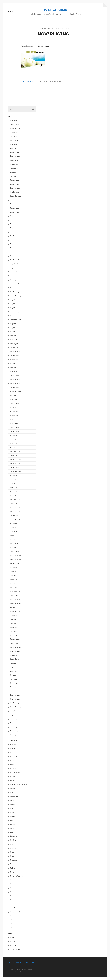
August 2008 (14, 475)
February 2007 (14, 547)
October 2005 (14, 607)
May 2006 (13, 579)
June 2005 (13, 623)
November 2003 (15, 699)
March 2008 (14, 495)
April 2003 (13, 727)
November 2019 (15, 224)
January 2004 (14, 691)
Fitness (12, 804)
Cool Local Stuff (15, 772)
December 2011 (15, 408)
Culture (12, 780)
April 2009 (13, 447)
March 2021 (13, 204)
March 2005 (14, 635)
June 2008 (13, 483)
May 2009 (13, 444)
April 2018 (13, 232)
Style (12, 900)
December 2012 (15, 380)
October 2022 (14, 192)
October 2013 (14, 356)
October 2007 (14, 515)
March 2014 (14, 340)
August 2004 (14, 663)
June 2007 (13, 531)
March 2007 (14, 543)
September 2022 (15, 196)
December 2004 (15, 647)
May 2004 (13, 675)
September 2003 (15, 707)
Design (12, 788)
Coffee (12, 764)
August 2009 (14, 436)
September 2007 (15, 519)
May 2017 (13, 244)
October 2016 (14, 260)
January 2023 (14, 184)
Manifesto (13, 840)
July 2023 (13, 172)
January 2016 (14, 284)
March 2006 (14, 587)
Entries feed (14, 941)
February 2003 (14, 735)
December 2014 (15, 316)
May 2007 (13, 535)
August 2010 (14, 416)
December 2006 (15, 555)
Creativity (13, 776)
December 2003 (15, 695)
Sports (12, 896)
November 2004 (15, 651)
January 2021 (14, 212)
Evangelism (14, 796)
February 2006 (15, 591)
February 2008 (15, 499)
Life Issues (13, 836)
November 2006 (15, 559)
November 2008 (15, 463)
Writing (12, 928)
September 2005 (15, 611)
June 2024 (13, 148)
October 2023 (14, 164)
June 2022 (13, 200)
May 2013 (13, 364)
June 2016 (13, 272)
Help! (12, 828)
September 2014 (15, 320)
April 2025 (13, 136)
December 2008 (15, 460)
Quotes (12, 880)
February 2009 (15, 452)
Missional (13, 848)
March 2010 (14, 424)
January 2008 (14, 503)
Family (12, 800)
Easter (12, 792)
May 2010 (13, 420)
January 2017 (14, 252)
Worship (13, 924)
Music (12, 852)
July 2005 (13, 619)
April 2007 (13, 539)
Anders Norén (19, 972)
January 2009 (14, 456)
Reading (13, 884)
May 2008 (13, 487)
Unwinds (13, 916)
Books (12, 752)
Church (12, 760)
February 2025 (14, 144)
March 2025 (14, 140)
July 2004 (13, 667)
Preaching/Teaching (16, 876)
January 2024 (14, 152)
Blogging (13, 748)
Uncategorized (15, 912)
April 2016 (13, 276)
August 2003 (14, 711)
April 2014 (13, 336)
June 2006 (13, 575)
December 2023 (15, 156)
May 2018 (13, 228)
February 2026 (14, 120)
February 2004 (15, 687)
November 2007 (15, 511)
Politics (12, 868)
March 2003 (14, 731)
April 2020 (13, 220)
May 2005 (13, 627)
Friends (12, 812)
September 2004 (15, 659)
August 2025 (14, 132)
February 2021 (14, 208)
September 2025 (15, 128)
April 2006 (13, 583)
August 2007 (14, 523)
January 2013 (14, 376)
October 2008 (14, 467)
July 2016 (13, 268)
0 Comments (64, 28)
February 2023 (14, 180)
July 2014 (13, 328)
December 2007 (15, 507)
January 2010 (14, 428)
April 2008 (13, 491)
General (12, 824)
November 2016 (15, 256)
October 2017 (14, 236)
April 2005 (13, 631)
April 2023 (13, 176)
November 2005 (15, 603)
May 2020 (13, 216)
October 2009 (14, 432)
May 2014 (13, 332)
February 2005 (15, 639)
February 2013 (14, 372)
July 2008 (13, 479)
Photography (14, 860)
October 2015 (14, 292)
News (12, 856)
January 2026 (14, 124)
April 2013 (13, 368)
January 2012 (14, 404)
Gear (11, 820)
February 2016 (14, 280)
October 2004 (14, 655)
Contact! (18, 962)
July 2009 (13, 440)
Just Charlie (55, 10)
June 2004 (13, 671)
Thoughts (13, 908)
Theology (13, 904)
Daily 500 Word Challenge (18, 784)
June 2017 (13, 240)
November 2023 (15, 160)
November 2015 (15, 288)
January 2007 (14, 551)
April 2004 (13, 679)
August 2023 (14, 168)
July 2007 (13, 527)
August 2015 (14, 300)
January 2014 (14, 348)
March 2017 (13, 248)
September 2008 (15, 471)
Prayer (12, 872)
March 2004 (14, 683)
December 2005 (15, 599)
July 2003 (13, 715)
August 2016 (14, 264)
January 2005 (14, 643)
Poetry (12, 864)
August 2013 (14, 360)
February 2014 (14, 344)
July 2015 (13, 304)
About (10, 962)
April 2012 (13, 396)
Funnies (12, 816)
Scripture (13, 892)
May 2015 (13, 308)
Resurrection (14, 888)
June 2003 (13, 719)
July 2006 (13, 571)
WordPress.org (15, 949)
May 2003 (13, 723)
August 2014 (14, 324)
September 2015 (15, 296)
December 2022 (15, 188)
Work (12, 920)
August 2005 (14, 615)
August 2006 (14, 567)
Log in (12, 937)
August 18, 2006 (47, 28)
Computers (13, 768)
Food (11, 808)
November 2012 (15, 384)
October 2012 (14, 388)
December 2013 (15, 352)
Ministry (12, 844)
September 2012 (15, 392)
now (32, 962)
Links (26, 962)
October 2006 (14, 563)
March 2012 (13, 400)
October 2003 (14, 703)
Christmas (13, 756)
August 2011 (14, 412)
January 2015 (14, 312)
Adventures (13, 744)
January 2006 (14, 595)
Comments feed (15, 945)
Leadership (13, 832)
